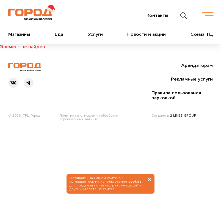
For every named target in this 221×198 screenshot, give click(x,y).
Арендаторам (197, 65)
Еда (59, 34)
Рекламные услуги (192, 79)
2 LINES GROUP (183, 115)
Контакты (157, 15)
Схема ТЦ (201, 34)
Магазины (19, 34)
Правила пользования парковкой (176, 95)
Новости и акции (146, 34)
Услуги (95, 34)
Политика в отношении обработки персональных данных (88, 117)
